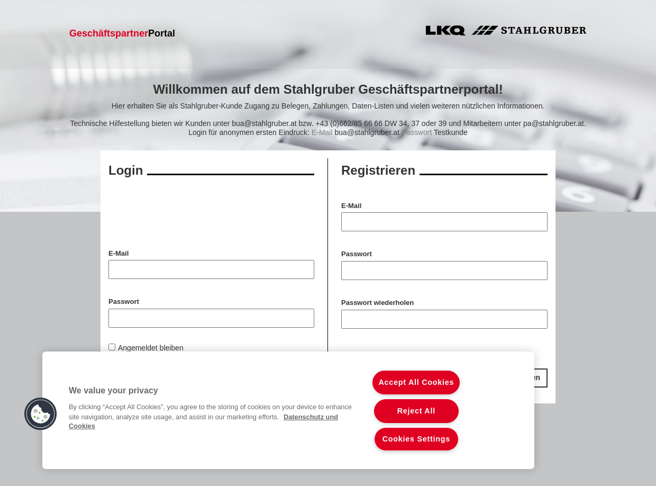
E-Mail (351, 206)
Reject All (416, 411)
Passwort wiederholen (377, 303)
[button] (41, 414)
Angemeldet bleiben (151, 348)
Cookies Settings (416, 439)
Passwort (356, 254)
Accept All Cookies (416, 382)
